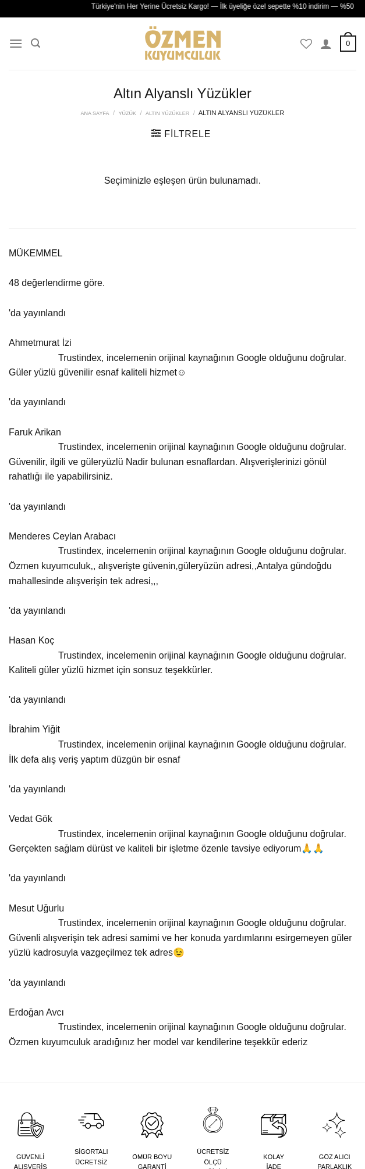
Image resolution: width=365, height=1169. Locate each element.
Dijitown (149, 1153)
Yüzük (127, 113)
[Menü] (16, 43)
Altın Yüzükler (167, 113)
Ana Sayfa (95, 113)
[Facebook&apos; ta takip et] (302, 433)
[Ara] (35, 43)
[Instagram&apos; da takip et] (318, 433)
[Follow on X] (333, 433)
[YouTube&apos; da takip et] (348, 433)
